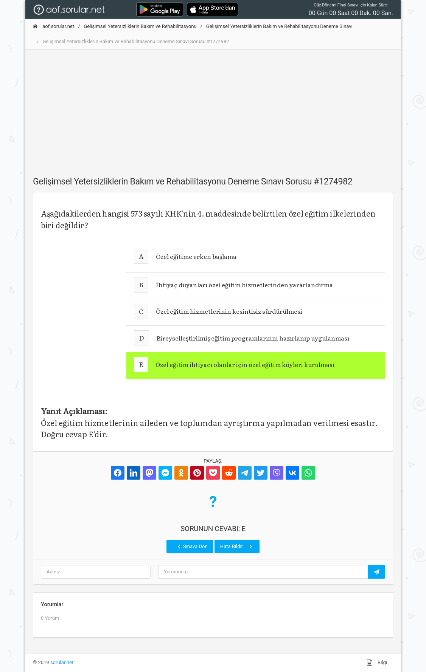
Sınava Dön (192, 546)
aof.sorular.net (53, 26)
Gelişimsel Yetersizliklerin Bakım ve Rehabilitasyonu (140, 26)
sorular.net (61, 662)
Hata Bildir (237, 546)
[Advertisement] (213, 108)
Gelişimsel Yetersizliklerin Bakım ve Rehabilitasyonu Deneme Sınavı (279, 26)
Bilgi (377, 663)
